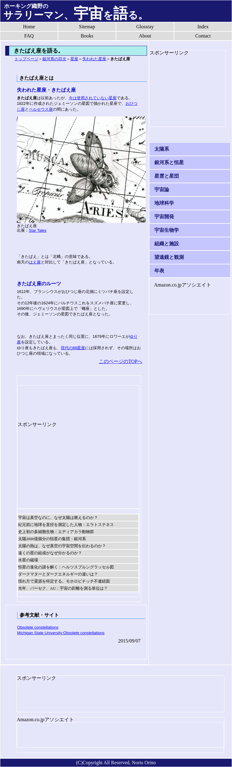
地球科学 (164, 203)
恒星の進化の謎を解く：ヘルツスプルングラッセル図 (66, 567)
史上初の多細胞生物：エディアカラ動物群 (56, 531)
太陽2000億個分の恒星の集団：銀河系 (52, 538)
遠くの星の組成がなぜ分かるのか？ (50, 553)
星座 (74, 59)
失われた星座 (94, 59)
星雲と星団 (166, 176)
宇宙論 (161, 189)
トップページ (26, 59)
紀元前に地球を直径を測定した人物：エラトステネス (66, 524)
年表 (159, 270)
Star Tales (38, 230)
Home (29, 26)
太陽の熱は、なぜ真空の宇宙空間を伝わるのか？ (62, 546)
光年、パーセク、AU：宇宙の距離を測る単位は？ (63, 588)
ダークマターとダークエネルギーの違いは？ (58, 574)
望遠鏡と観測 (169, 257)
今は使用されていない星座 (93, 98)
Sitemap (87, 26)
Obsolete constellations (37, 627)
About (145, 35)
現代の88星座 (73, 348)
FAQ (29, 35)
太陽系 (161, 149)
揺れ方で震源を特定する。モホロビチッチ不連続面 (64, 581)
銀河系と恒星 (169, 162)
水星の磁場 (28, 560)
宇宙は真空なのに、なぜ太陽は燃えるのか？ (58, 517)
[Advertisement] (66, 400)
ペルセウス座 (41, 109)
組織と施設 (166, 243)
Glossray (145, 26)
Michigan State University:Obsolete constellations (61, 633)
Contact (203, 35)
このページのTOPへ (120, 361)
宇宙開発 (164, 216)
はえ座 (35, 262)
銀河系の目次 (54, 59)
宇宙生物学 (166, 230)
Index (202, 26)
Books (87, 35)
